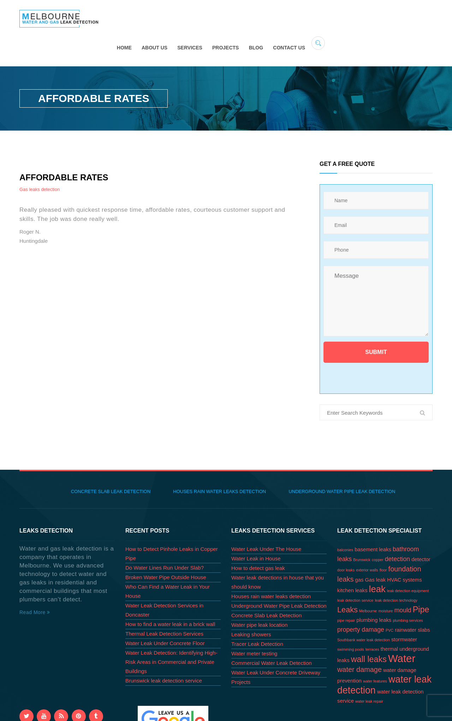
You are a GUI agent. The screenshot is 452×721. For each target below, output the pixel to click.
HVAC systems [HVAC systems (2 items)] (404, 550)
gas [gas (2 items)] (359, 550)
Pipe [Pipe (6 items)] (421, 580)
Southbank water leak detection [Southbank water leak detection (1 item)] (363, 610)
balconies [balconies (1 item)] (345, 520)
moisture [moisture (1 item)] (386, 581)
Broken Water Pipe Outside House (165, 548)
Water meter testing (254, 624)
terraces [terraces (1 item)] (372, 620)
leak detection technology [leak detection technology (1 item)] (396, 571)
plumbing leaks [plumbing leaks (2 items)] (374, 591)
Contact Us (395, 18)
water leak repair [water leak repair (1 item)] (369, 672)
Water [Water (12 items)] (401, 629)
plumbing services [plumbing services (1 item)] (408, 591)
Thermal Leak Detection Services (164, 604)
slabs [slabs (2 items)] (424, 600)
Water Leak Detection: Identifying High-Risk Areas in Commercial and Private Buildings (171, 632)
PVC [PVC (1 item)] (389, 601)
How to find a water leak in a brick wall (170, 595)
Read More (34, 583)
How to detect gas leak (258, 539)
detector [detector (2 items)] (420, 530)
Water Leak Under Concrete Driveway (275, 643)
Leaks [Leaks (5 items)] (347, 580)
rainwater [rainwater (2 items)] (405, 600)
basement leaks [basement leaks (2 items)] (373, 520)
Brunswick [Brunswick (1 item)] (361, 530)
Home (230, 18)
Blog (362, 18)
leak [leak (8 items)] (377, 560)
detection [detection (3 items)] (397, 529)
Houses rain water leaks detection (219, 462)
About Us (260, 18)
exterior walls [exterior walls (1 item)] (367, 541)
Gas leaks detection (39, 160)
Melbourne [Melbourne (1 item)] (368, 581)
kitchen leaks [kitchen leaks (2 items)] (352, 561)
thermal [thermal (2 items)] (389, 620)
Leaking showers (251, 605)
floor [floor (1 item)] (383, 541)
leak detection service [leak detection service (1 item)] (355, 571)
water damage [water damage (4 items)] (359, 640)
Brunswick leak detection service (163, 651)
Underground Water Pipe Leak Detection (342, 462)
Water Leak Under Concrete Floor (165, 614)
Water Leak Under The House (266, 520)
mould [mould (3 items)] (402, 580)
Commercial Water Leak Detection (271, 634)
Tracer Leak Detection (257, 615)
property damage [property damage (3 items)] (360, 600)
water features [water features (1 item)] (375, 652)
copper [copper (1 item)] (377, 530)
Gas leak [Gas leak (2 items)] (375, 550)
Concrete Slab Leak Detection (110, 462)
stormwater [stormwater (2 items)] (404, 610)
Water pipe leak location (259, 596)
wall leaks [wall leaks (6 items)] (369, 630)
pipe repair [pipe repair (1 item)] (346, 591)
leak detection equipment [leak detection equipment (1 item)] (408, 561)
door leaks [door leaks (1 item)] (346, 541)
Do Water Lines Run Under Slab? (164, 538)
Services (295, 18)
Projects (331, 18)
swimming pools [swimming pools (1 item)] (350, 620)
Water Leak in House (256, 529)
